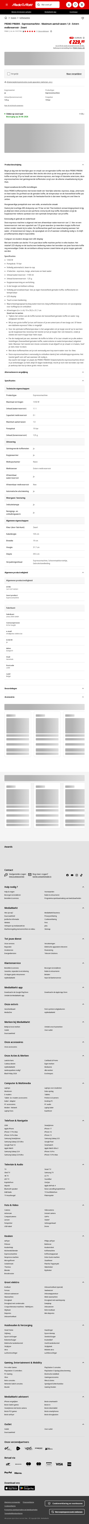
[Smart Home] (8, 1330)
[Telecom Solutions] (51, 953)
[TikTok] (82, 875)
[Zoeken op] (38, 4)
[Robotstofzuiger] (10, 1340)
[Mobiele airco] (49, 1350)
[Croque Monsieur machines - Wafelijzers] (18, 1307)
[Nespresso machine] (11, 1257)
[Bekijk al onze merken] (12, 1027)
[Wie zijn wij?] (8, 913)
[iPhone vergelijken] (11, 1401)
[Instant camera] (50, 1213)
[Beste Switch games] (11, 1405)
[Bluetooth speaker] (11, 1189)
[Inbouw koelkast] (10, 1316)
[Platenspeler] (49, 1195)
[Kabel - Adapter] (10, 1101)
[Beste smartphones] (51, 1411)
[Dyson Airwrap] (49, 1333)
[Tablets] (47, 1094)
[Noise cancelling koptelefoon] (54, 1189)
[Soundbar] (48, 1179)
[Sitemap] (47, 929)
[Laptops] (7, 1088)
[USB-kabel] (8, 1226)
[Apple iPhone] (9, 1128)
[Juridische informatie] (11, 919)
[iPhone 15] (48, 1135)
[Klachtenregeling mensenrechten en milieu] (19, 929)
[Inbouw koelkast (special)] (53, 1287)
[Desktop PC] (48, 1101)
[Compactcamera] (10, 1216)
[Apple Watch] (8, 1148)
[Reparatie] (7, 947)
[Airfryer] (7, 1241)
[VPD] (28, 1448)
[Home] (6, 17)
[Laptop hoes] (8, 1111)
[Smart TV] (47, 1169)
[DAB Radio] (8, 1192)
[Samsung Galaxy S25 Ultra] (13, 1142)
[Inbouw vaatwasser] (11, 1293)
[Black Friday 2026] (10, 1073)
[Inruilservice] (8, 950)
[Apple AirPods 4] (50, 1185)
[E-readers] (7, 1094)
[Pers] (46, 922)
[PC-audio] (47, 1104)
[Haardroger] (48, 1330)
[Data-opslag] (48, 1091)
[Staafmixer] (48, 1260)
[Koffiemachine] (49, 1250)
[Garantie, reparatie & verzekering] (16, 971)
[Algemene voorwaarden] (12, 1502)
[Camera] (7, 1210)
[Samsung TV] (49, 1172)
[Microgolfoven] (9, 1260)
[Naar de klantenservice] (52, 978)
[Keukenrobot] (49, 1247)
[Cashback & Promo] (51, 1060)
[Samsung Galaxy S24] (12, 1151)
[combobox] (49, 4)
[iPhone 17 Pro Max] (11, 1132)
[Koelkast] (7, 1287)
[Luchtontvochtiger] (10, 1353)
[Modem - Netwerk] (10, 1107)
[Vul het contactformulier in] (42, 876)
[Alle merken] (48, 1070)
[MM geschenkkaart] (49, 1464)
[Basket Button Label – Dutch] (82, 4)
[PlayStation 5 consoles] (52, 1367)
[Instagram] (77, 875)
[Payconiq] (18, 1464)
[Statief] (46, 1220)
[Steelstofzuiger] (50, 1336)
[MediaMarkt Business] (52, 913)
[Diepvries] (7, 1313)
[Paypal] (8, 1472)
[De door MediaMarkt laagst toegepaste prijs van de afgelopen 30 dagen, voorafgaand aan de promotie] (84, 38)
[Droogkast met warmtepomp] (54, 1300)
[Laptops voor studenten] (53, 1088)
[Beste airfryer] (9, 1414)
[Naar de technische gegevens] (13, 105)
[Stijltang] (7, 1333)
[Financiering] (48, 950)
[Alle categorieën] (6, 5)
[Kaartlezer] (48, 1111)
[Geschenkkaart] (9, 1009)
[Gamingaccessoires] (51, 1377)
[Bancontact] (8, 1464)
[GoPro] (46, 1216)
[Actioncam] (8, 1213)
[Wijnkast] (7, 1310)
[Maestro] (28, 1464)
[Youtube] (73, 875)
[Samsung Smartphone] (12, 1138)
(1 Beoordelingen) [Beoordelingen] (43, 31)
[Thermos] (7, 1267)
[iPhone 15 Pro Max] (51, 1155)
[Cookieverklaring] (50, 919)
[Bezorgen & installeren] (12, 895)
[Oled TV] (7, 1172)
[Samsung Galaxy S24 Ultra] (13, 1155)
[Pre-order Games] (10, 1367)
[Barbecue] (47, 1244)
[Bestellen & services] (11, 898)
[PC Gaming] (8, 1374)
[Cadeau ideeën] (9, 1064)
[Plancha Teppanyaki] (51, 1264)
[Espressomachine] (10, 1254)
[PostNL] (18, 1448)
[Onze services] (9, 943)
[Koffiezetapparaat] (51, 1254)
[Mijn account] (69, 4)
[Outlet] (6, 1030)
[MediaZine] (8, 1012)
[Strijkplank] (48, 1346)
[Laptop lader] (49, 1107)
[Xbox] (6, 1377)
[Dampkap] (47, 1303)
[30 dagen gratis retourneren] (14, 974)
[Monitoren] (8, 1091)
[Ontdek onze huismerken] (53, 1027)
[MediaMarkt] (22, 4)
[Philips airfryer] (49, 1241)
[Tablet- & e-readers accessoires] (15, 1098)
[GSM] (6, 1125)
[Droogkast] (8, 1300)
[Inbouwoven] (49, 1307)
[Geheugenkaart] (50, 1223)
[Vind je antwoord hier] (16, 876)
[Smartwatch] (48, 1145)
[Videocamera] (49, 1210)
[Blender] (7, 1270)
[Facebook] (68, 875)
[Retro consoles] (9, 1380)
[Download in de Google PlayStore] (16, 992)
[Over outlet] (48, 1030)
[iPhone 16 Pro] (49, 1151)
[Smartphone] (48, 1125)
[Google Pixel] (48, 1142)
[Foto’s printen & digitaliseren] (54, 1009)
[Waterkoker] (48, 1267)
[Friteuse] (7, 1244)
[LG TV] (46, 1176)
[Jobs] (46, 926)
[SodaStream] (8, 1264)
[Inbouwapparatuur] (51, 1293)
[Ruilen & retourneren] (51, 895)
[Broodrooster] (9, 1273)
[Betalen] (47, 974)
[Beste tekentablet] (50, 1408)
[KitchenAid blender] (11, 1250)
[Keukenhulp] (8, 1247)
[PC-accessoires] (9, 1104)
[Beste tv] (47, 1405)
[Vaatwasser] (48, 1290)
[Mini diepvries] (49, 1313)
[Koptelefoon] (8, 1182)
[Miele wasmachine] (51, 1297)
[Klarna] (18, 1473)
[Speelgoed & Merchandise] (53, 1384)
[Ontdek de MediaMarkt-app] (14, 995)
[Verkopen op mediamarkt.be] (14, 926)
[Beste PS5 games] (10, 1411)
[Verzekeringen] (49, 943)
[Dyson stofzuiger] (10, 1336)
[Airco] (6, 1350)
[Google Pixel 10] (10, 1145)
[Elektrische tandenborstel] (13, 1343)
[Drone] (46, 1226)
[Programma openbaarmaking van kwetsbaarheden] (62, 898)
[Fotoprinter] (8, 1223)
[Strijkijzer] (7, 1346)
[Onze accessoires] (10, 1047)
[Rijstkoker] (48, 1270)
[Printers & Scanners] (51, 1098)
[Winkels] (7, 922)
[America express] (69, 1464)
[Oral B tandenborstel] (51, 1343)
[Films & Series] (49, 1380)
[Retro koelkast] (49, 1310)
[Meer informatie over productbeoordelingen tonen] (51, 31)
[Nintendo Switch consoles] (13, 1384)
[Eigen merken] (49, 1064)
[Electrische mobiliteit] (51, 1374)
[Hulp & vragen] (9, 892)
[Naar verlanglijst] (75, 4)
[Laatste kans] (9, 1060)
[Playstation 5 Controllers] (13, 1371)
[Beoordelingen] (29, 31)
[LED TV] (6, 1179)
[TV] (5, 1169)
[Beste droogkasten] (51, 1414)
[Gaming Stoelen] (50, 1387)
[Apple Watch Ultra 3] (51, 1148)
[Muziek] (7, 1387)
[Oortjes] (47, 1182)
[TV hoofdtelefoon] (50, 1192)
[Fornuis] (7, 1290)
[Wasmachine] (8, 1297)
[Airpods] (7, 1185)
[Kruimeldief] (48, 1340)
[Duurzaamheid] (9, 916)
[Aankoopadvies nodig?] (12, 1070)
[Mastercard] (38, 1464)
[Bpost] (8, 1448)
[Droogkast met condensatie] (14, 1303)
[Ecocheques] (48, 1073)
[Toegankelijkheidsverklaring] (13, 1513)
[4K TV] (6, 1176)
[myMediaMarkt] (9, 978)
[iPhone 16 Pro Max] (11, 1135)
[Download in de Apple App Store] (55, 992)
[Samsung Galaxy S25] (52, 1138)
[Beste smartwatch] (50, 1401)
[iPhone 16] (48, 1132)
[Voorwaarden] (49, 892)
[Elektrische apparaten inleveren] (55, 947)
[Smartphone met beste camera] (15, 1408)
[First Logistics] (49, 1449)
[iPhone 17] (48, 1128)
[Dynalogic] (38, 1448)
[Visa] (59, 1464)
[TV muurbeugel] (9, 1195)
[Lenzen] (7, 1220)
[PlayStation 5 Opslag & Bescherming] (57, 1371)
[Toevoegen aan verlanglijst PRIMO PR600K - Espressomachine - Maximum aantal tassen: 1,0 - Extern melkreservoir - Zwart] (83, 18)
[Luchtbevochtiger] (50, 1353)
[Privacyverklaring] (50, 916)
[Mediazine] (48, 1067)
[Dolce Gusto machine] (52, 1257)
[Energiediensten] (10, 953)
